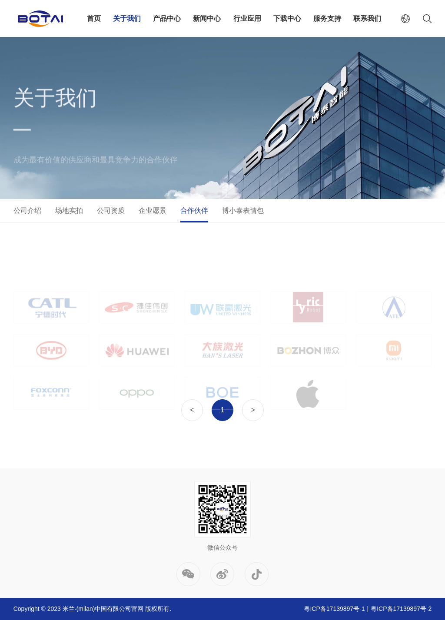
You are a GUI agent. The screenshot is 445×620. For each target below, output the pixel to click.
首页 (94, 18)
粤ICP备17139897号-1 (334, 608)
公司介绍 (27, 210)
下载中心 (287, 18)
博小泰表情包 (243, 210)
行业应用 (247, 18)
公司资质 (111, 210)
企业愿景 (152, 210)
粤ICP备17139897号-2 (401, 608)
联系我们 (367, 18)
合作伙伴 (194, 210)
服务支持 (327, 18)
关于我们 (127, 18)
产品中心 (167, 18)
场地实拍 (69, 210)
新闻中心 (207, 18)
